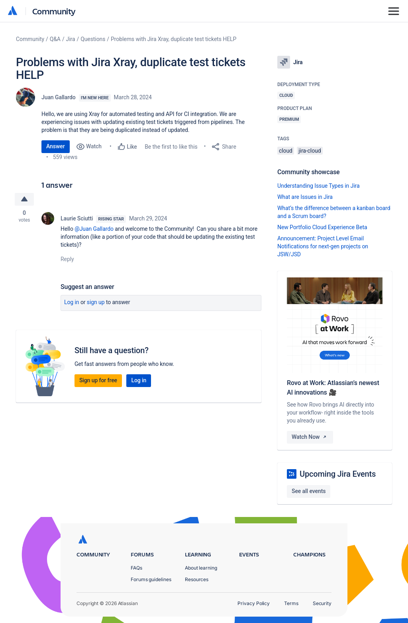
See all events (309, 491)
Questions (92, 39)
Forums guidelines (151, 579)
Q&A (55, 39)
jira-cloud (309, 150)
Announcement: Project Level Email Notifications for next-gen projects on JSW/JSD (322, 246)
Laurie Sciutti (77, 218)
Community (54, 11)
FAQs (136, 568)
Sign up (96, 302)
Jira (70, 39)
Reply (67, 259)
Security (322, 603)
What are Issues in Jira (305, 197)
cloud (285, 150)
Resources (196, 579)
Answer (55, 146)
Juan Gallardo (58, 97)
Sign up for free (98, 380)
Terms (291, 603)
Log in (71, 302)
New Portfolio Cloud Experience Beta (322, 227)
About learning (201, 568)
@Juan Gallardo (94, 229)
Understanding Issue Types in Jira (318, 186)
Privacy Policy (253, 603)
